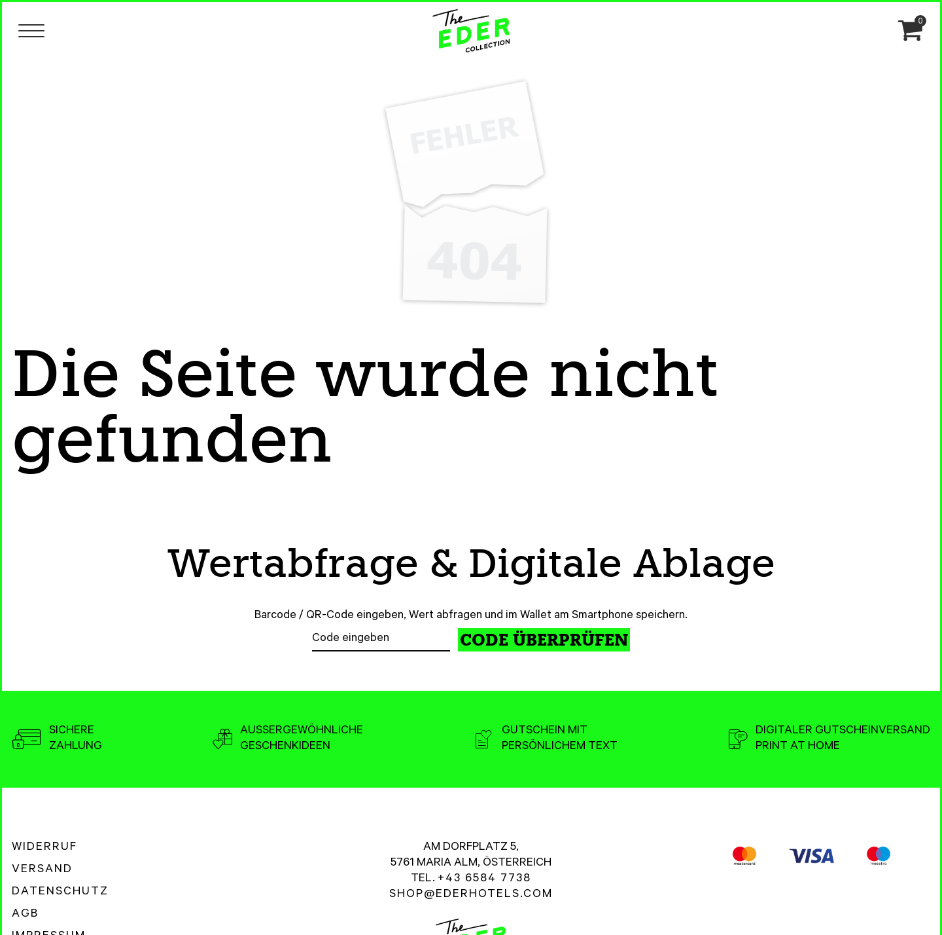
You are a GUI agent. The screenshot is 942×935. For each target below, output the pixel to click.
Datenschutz (60, 892)
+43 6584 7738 (484, 879)
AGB (25, 914)
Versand (42, 870)
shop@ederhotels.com (471, 895)
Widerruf (44, 847)
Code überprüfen (544, 640)
